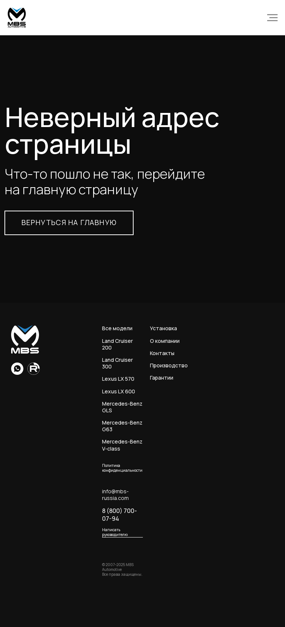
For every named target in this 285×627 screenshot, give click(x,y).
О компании (165, 341)
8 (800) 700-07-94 (119, 515)
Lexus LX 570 (118, 379)
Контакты (162, 353)
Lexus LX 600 (118, 391)
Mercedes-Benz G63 (122, 426)
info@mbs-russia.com (115, 494)
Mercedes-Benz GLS (122, 407)
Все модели (117, 328)
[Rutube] (33, 373)
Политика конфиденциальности (122, 468)
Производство (169, 365)
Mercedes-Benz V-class (122, 445)
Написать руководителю (115, 532)
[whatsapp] (17, 373)
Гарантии (161, 377)
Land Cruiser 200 (117, 344)
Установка (163, 328)
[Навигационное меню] (272, 18)
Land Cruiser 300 (117, 363)
